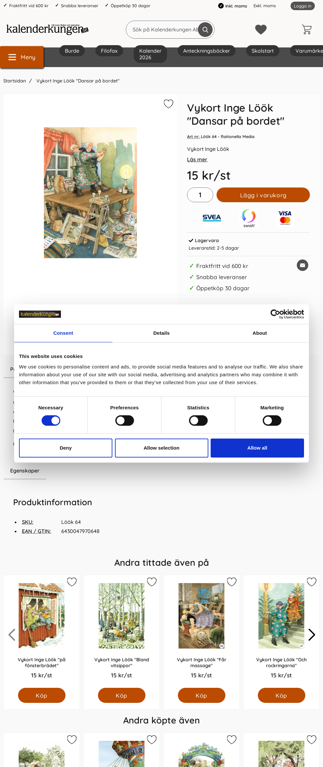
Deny (66, 448)
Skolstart (263, 50)
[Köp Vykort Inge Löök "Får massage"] (201, 695)
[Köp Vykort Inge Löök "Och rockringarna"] (281, 695)
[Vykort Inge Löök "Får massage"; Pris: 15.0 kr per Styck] (201, 631)
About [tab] (260, 333)
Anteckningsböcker (206, 50)
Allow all (257, 448)
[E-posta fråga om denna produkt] (302, 265)
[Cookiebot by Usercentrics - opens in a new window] (275, 314)
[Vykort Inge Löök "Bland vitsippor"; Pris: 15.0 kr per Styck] (122, 631)
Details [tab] (161, 333)
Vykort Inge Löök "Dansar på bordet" (77, 81)
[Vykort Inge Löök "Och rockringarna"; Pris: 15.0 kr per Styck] (281, 631)
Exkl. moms (265, 5)
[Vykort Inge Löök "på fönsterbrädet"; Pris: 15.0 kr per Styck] (42, 631)
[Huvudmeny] (22, 57)
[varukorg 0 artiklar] (308, 29)
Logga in (303, 6)
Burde (72, 50)
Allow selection (161, 448)
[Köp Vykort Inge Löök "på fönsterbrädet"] (42, 695)
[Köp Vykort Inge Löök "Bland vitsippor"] (121, 695)
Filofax (109, 50)
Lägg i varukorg (263, 195)
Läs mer (197, 159)
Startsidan (14, 81)
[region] (90, 470)
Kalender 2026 (150, 54)
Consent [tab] (63, 333)
